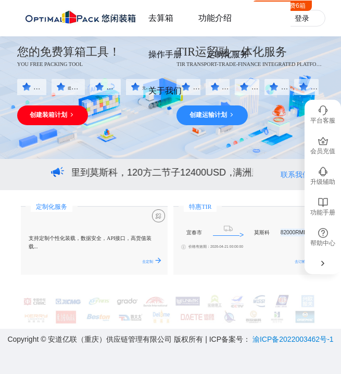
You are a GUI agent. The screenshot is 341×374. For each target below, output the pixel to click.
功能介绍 (215, 18)
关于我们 (165, 90)
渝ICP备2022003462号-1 (293, 339)
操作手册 (165, 54)
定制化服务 (227, 54)
